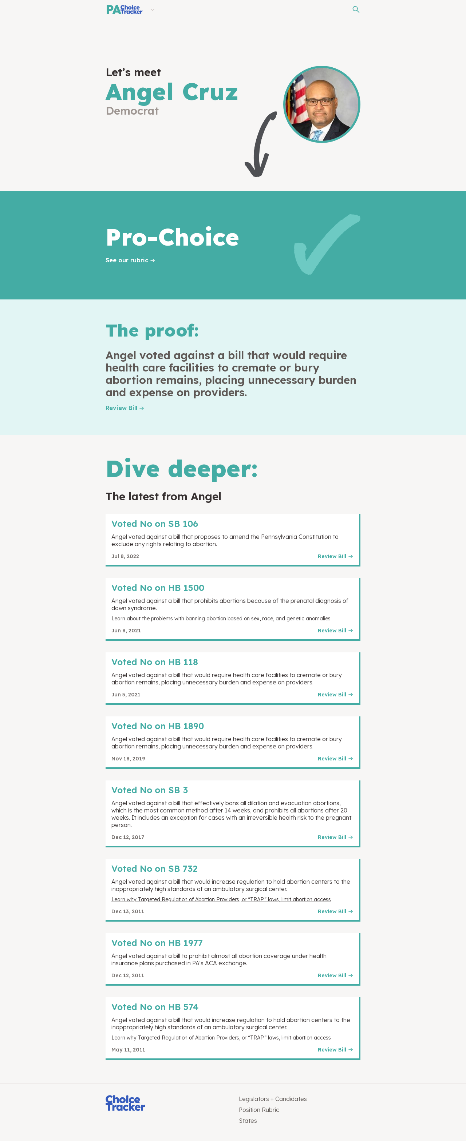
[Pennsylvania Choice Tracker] (124, 9)
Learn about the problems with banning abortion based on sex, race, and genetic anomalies (221, 618)
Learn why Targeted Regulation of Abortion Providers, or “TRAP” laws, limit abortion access (221, 899)
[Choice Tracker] (166, 1103)
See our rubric (127, 260)
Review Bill (121, 408)
